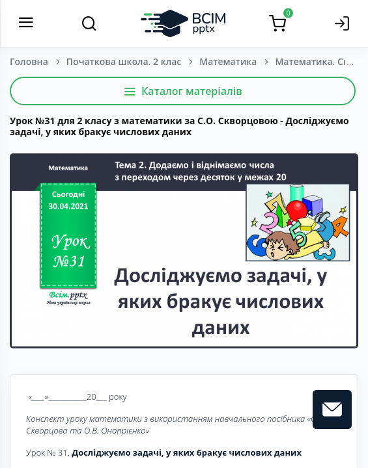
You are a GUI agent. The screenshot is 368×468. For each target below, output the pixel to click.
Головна (29, 61)
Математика (228, 61)
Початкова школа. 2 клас (123, 61)
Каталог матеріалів (182, 91)
